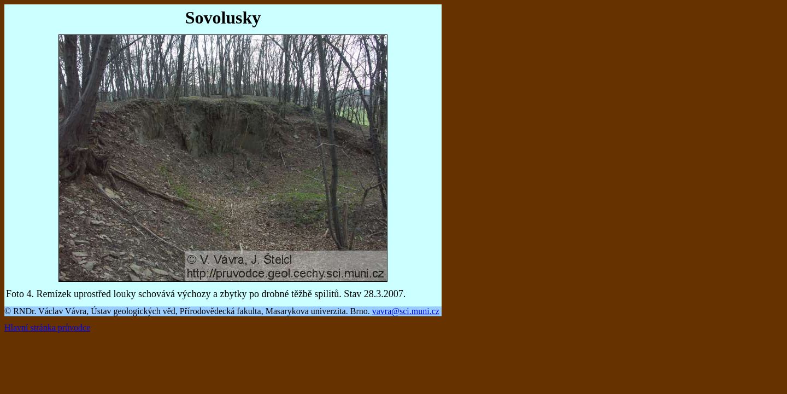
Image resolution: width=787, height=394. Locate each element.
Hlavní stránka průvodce (47, 327)
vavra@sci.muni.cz (405, 311)
